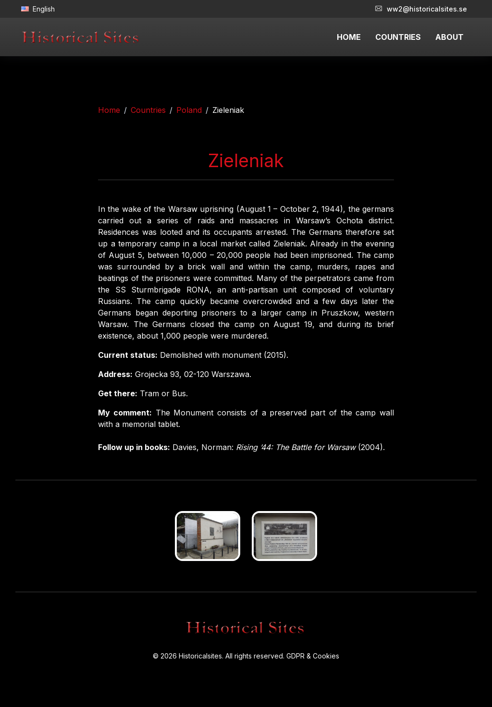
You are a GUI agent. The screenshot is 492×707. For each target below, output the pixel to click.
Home (109, 110)
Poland (189, 110)
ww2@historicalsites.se (421, 9)
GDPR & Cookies (312, 656)
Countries (148, 110)
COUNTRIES (398, 37)
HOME (349, 37)
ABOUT (449, 37)
